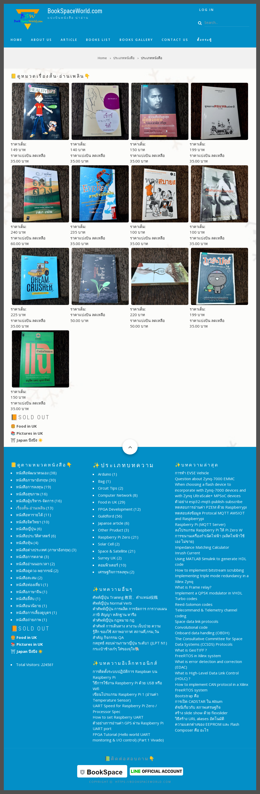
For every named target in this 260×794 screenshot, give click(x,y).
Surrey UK (107, 557)
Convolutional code (191, 627)
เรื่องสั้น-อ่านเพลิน (30, 507)
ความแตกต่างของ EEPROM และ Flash (207, 724)
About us (41, 40)
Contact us (175, 40)
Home (16, 40)
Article (69, 40)
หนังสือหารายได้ (29, 514)
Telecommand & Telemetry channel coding (206, 612)
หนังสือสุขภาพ (27, 493)
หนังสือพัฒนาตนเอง (32, 472)
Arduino (104, 474)
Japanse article (110, 523)
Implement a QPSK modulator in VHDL (208, 592)
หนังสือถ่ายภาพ (28, 619)
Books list (98, 40)
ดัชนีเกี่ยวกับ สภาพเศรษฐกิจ (198, 707)
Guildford (106, 515)
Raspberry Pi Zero (114, 537)
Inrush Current (187, 552)
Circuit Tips (107, 488)
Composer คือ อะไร (191, 730)
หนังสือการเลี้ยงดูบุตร (33, 612)
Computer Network (115, 495)
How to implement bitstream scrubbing (209, 570)
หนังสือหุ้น (24, 542)
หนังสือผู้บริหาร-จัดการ (35, 500)
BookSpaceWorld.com (74, 11)
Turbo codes (186, 598)
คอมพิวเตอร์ (108, 565)
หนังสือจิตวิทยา (28, 521)
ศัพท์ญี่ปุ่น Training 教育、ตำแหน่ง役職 (125, 597)
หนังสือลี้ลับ (25, 598)
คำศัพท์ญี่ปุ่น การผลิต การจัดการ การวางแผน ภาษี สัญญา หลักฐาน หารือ (130, 611)
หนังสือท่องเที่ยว (29, 584)
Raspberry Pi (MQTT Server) (200, 524)
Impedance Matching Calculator (202, 547)
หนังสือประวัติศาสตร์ (33, 535)
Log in (206, 10)
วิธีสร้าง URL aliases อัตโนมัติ (199, 718)
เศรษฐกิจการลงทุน (113, 571)
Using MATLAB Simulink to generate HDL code (210, 561)
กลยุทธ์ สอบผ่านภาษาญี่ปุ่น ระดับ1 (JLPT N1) (130, 642)
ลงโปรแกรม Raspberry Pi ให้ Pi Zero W (208, 529)
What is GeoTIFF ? (191, 650)
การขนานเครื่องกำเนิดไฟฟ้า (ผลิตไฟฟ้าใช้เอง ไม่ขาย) (210, 538)
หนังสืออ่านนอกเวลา (32, 563)
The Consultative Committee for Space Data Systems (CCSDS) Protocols (208, 641)
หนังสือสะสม (26, 577)
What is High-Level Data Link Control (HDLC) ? (207, 675)
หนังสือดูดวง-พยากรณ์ (34, 570)
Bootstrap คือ (187, 695)
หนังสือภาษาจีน (28, 591)
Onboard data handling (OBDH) (202, 632)
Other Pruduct (110, 529)
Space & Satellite (112, 551)
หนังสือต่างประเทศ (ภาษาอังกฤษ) (43, 549)
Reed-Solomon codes (194, 604)
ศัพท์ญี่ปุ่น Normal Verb (112, 603)
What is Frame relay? (193, 587)
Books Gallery (136, 40)
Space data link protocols (196, 621)
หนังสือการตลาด (29, 556)
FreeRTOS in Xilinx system (198, 655)
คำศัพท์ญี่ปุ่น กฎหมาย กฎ (113, 620)
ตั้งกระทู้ (204, 40)
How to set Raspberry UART (118, 717)
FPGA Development (115, 509)
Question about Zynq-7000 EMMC (205, 478)
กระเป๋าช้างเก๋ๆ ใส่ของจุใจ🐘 (116, 648)
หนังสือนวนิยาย (28, 605)
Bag (101, 481)
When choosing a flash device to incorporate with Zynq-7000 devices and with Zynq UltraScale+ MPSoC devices (210, 490)
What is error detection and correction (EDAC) (208, 664)
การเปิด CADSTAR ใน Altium (198, 701)
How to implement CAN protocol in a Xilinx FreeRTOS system (211, 687)
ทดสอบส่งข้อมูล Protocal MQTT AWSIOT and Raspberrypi (210, 515)
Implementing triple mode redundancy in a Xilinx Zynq (212, 578)
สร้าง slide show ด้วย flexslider (201, 712)
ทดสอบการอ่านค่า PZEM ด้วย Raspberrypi (211, 507)
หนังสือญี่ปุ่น (26, 528)
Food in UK (107, 502)
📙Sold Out (30, 417)
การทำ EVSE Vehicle (192, 472)
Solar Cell (106, 543)
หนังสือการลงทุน (29, 486)
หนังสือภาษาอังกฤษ (32, 479)
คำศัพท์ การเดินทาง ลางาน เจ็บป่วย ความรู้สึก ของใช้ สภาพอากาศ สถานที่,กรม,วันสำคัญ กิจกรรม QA (127, 631)
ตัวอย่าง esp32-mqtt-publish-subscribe (208, 501)
